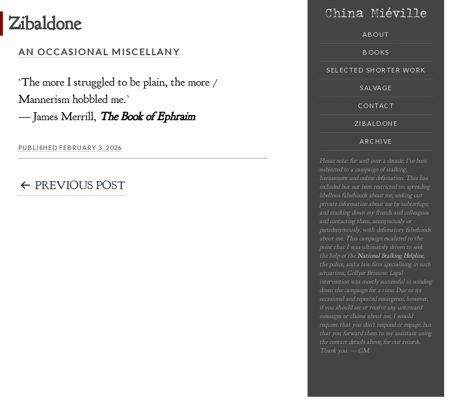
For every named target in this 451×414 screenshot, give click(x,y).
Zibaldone (376, 123)
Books (376, 52)
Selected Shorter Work (376, 70)
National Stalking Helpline (390, 255)
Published (70, 147)
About (376, 34)
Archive (376, 141)
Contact (376, 105)
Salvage (376, 87)
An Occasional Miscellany (99, 51)
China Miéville (376, 12)
